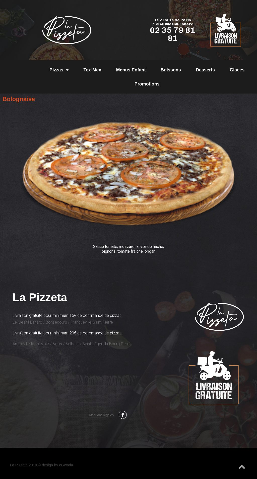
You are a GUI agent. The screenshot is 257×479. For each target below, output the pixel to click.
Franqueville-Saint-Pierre (92, 322)
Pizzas (59, 70)
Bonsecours (56, 322)
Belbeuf (72, 343)
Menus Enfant (131, 69)
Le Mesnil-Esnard (27, 322)
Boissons (171, 69)
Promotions (147, 83)
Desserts (205, 69)
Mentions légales (101, 415)
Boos (57, 343)
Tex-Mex (92, 69)
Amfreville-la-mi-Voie (31, 343)
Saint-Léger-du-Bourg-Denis (106, 343)
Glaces (237, 69)
